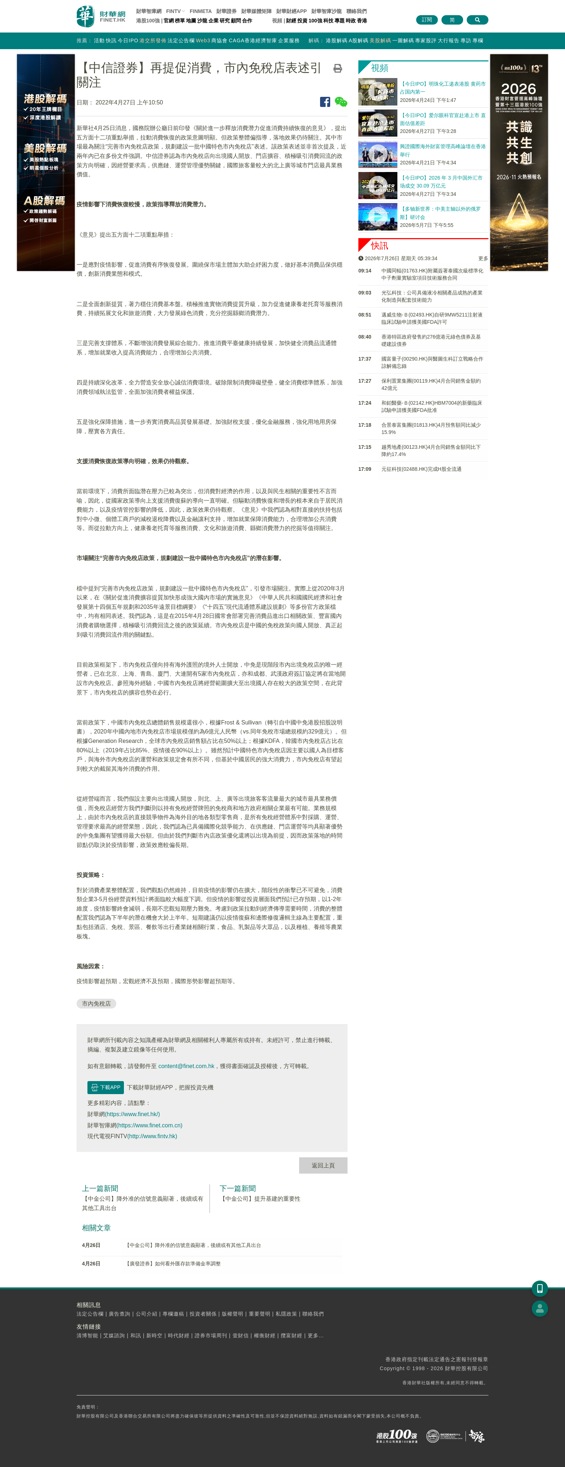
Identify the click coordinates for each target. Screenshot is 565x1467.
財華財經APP (291, 11)
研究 (225, 20)
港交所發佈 (153, 40)
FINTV (173, 11)
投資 (302, 20)
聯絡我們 (356, 11)
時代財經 (179, 1335)
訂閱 (427, 19)
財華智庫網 (148, 11)
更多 (483, 258)
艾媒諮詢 (114, 1335)
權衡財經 (265, 1335)
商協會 (219, 40)
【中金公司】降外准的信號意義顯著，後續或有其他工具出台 (193, 1245)
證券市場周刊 (211, 1335)
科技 (328, 20)
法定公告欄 (181, 40)
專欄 (478, 40)
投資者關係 (203, 1314)
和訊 (135, 1335)
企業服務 (289, 40)
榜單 (180, 20)
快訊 (111, 40)
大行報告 (449, 40)
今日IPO (128, 40)
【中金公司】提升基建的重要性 (260, 1199)
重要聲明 (260, 1314)
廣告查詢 (119, 1314)
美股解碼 (380, 40)
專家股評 (426, 40)
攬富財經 (291, 1335)
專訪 (466, 40)
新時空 (154, 1335)
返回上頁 (323, 1165)
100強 (315, 20)
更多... (316, 1335)
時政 (351, 20)
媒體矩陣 (256, 11)
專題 (340, 20)
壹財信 (241, 1335)
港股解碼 (337, 40)
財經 (291, 20)
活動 (99, 40)
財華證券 (226, 11)
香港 (362, 20)
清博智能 (87, 1335)
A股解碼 (358, 40)
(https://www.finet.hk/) (132, 1114)
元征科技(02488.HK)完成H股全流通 (421, 469)
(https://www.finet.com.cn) (149, 1125)
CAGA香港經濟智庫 (253, 40)
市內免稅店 (96, 1004)
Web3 (203, 40)
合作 (247, 20)
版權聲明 (232, 1314)
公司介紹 (147, 1314)
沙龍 (202, 20)
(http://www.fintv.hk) (152, 1136)
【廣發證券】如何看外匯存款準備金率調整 (173, 1263)
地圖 (191, 20)
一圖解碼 (403, 40)
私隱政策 (286, 1314)
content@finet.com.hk (186, 1066)
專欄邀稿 (173, 1314)
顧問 (236, 20)
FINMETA (201, 11)
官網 (169, 20)
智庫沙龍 (326, 11)
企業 (213, 20)
